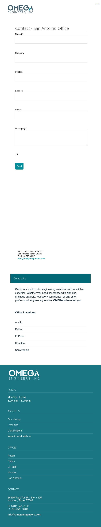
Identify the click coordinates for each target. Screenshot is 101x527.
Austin (19, 322)
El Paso (20, 336)
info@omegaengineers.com (31, 258)
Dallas (19, 329)
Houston (20, 343)
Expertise (13, 425)
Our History (14, 419)
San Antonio (22, 350)
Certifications (15, 430)
